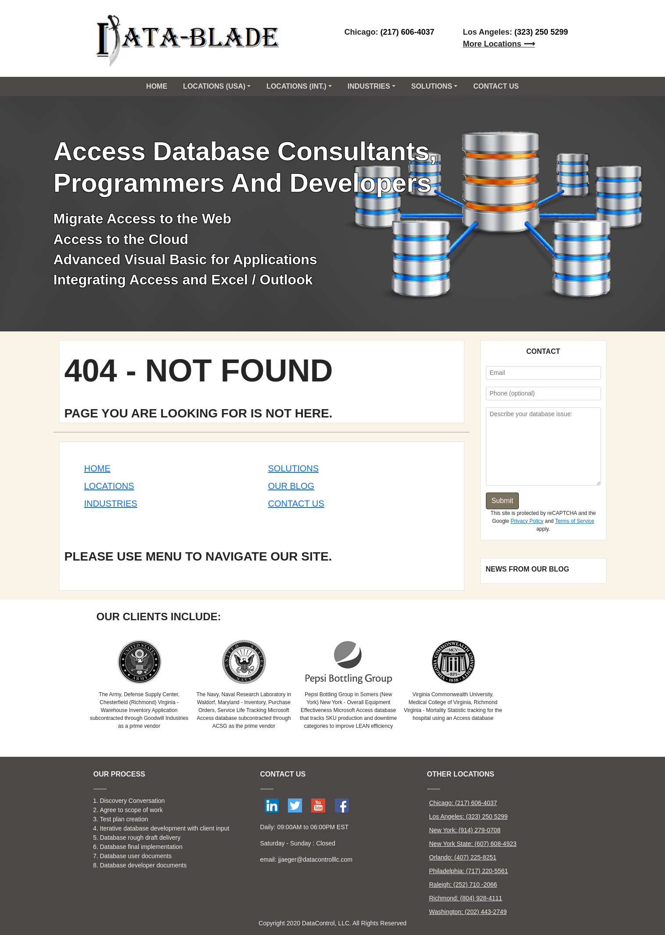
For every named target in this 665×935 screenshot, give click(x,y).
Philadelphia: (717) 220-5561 (468, 870)
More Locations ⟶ (499, 44)
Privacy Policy (526, 521)
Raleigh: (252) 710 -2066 (463, 884)
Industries (110, 503)
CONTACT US (496, 86)
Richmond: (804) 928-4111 (466, 898)
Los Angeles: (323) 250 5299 (468, 816)
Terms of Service (574, 521)
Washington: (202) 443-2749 (468, 911)
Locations (109, 486)
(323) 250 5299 (541, 32)
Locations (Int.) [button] (296, 86)
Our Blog (291, 486)
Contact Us (296, 503)
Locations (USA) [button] (214, 86)
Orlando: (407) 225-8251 (462, 857)
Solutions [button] (431, 86)
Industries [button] (369, 86)
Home (156, 86)
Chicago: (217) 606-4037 (463, 802)
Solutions (293, 468)
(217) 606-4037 (408, 32)
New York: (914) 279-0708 (465, 830)
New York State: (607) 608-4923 (473, 843)
